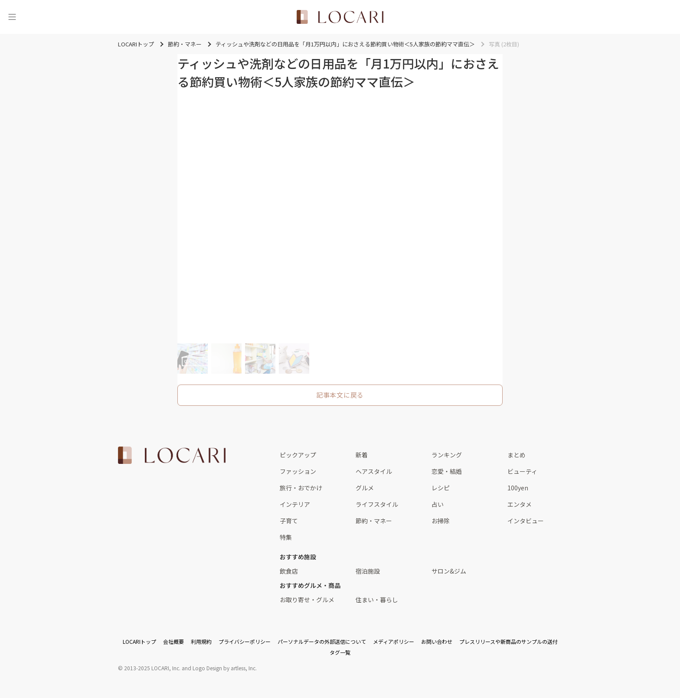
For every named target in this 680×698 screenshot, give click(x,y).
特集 (286, 537)
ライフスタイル (377, 504)
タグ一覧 (340, 652)
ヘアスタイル (374, 471)
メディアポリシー (393, 641)
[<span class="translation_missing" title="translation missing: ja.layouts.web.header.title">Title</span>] (340, 17)
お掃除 (441, 520)
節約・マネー (374, 520)
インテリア (295, 504)
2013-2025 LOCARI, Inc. (152, 668)
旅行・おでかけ (301, 487)
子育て (289, 520)
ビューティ (522, 471)
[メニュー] (12, 17)
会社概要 (173, 641)
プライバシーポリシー (245, 641)
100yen (517, 487)
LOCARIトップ (139, 641)
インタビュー (525, 520)
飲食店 (289, 571)
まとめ (516, 454)
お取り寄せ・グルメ (307, 600)
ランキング (447, 454)
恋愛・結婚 (447, 471)
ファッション (298, 471)
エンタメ (519, 504)
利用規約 (201, 641)
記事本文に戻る (340, 394)
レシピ (441, 487)
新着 (362, 454)
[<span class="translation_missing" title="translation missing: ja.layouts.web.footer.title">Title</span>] (172, 455)
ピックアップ (298, 454)
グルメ (365, 487)
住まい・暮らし (377, 600)
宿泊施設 (368, 571)
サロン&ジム (449, 571)
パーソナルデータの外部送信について (322, 641)
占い (438, 504)
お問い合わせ (436, 641)
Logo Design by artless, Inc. (225, 668)
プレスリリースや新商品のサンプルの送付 (508, 641)
